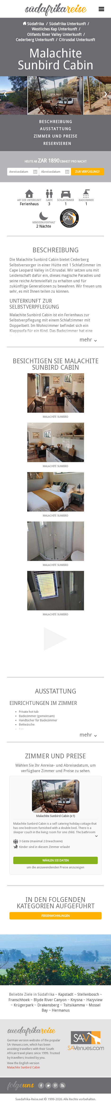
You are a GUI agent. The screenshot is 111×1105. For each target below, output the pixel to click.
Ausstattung (55, 129)
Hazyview (94, 1000)
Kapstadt (65, 994)
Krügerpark (23, 1005)
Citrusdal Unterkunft (77, 40)
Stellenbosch (88, 994)
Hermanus (61, 1010)
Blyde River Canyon (50, 1000)
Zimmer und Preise (56, 136)
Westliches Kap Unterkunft (54, 29)
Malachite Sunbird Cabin (23, 1067)
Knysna (76, 1000)
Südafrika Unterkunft (67, 24)
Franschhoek (19, 1000)
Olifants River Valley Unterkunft (54, 34)
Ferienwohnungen (55, 916)
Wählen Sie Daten (55, 860)
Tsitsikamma (74, 1005)
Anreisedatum (35, 172)
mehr (86, 339)
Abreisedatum (67, 172)
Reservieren (57, 143)
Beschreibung (55, 122)
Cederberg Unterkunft (35, 40)
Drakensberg (48, 1005)
